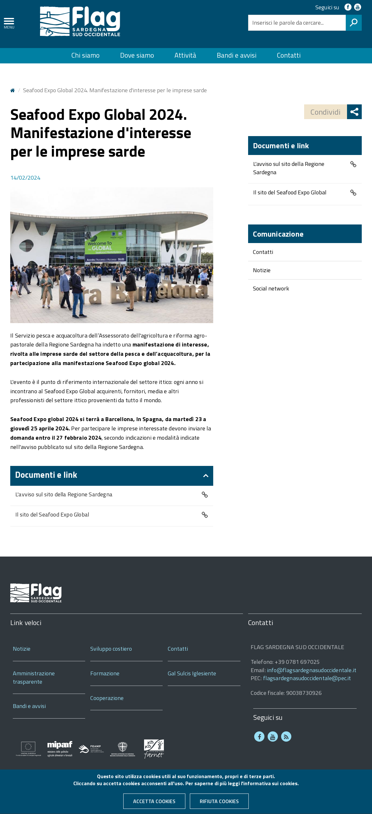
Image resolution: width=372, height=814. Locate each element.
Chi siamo (85, 55)
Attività (185, 55)
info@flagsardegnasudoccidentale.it (311, 670)
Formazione (104, 673)
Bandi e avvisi (236, 55)
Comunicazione (278, 234)
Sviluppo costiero (111, 648)
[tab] (111, 476)
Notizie (262, 270)
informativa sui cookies (270, 785)
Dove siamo (137, 55)
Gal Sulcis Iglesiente (192, 673)
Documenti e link (46, 474)
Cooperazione (107, 698)
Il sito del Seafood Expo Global (52, 515)
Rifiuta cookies (219, 803)
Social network (271, 288)
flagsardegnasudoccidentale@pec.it (307, 678)
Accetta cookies (154, 803)
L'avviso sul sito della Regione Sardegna (63, 495)
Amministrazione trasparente (34, 677)
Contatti (289, 55)
